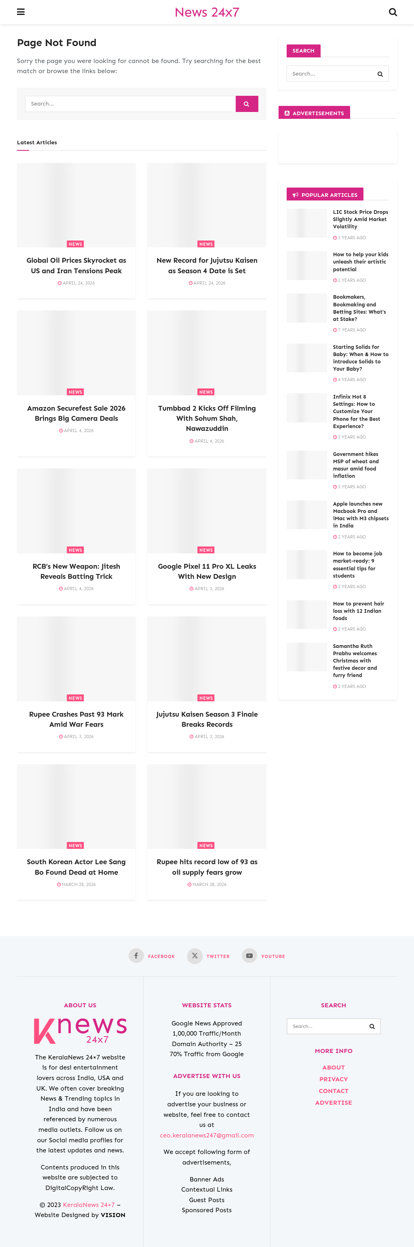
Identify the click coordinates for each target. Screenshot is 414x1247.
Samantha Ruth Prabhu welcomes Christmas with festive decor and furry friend (355, 661)
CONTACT (334, 1091)
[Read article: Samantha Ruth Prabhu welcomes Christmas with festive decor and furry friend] (307, 657)
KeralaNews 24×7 (89, 1205)
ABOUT (334, 1067)
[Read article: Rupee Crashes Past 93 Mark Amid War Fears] (76, 658)
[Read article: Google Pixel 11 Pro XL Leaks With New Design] (207, 510)
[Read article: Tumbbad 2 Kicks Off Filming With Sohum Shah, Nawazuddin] (207, 352)
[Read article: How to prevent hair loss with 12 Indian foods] (307, 614)
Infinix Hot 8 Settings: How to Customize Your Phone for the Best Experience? (356, 411)
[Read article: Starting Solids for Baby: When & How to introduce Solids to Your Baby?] (307, 358)
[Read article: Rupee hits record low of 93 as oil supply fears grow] (207, 806)
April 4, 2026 (76, 430)
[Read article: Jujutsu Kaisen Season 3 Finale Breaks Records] (207, 658)
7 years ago (349, 330)
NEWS (75, 244)
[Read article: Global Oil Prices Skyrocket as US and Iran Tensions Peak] (76, 205)
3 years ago (349, 238)
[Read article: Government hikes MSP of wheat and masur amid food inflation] (307, 465)
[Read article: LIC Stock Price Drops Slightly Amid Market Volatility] (307, 223)
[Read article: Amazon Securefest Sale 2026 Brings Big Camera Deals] (76, 352)
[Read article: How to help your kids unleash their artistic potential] (307, 265)
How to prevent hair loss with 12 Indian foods (358, 611)
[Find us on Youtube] (263, 955)
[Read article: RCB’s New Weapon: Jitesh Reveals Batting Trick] (76, 510)
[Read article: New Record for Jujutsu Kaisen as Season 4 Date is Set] (207, 205)
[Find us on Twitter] (208, 956)
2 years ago (349, 280)
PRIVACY (333, 1079)
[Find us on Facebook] (152, 955)
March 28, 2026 (76, 884)
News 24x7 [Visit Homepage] (206, 12)
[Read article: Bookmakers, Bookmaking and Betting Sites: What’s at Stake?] (307, 308)
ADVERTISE (333, 1102)
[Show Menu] (21, 12)
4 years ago (349, 379)
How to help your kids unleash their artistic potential (361, 261)
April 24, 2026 (76, 283)
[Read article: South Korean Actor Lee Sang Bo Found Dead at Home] (76, 806)
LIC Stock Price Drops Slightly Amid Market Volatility (361, 219)
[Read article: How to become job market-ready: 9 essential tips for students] (307, 564)
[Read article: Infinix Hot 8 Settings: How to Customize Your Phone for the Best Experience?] (307, 407)
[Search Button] (393, 12)
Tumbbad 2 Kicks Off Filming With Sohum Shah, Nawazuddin (207, 418)
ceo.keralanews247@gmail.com (207, 1135)
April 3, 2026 (207, 588)
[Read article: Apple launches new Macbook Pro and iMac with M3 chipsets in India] (307, 515)
